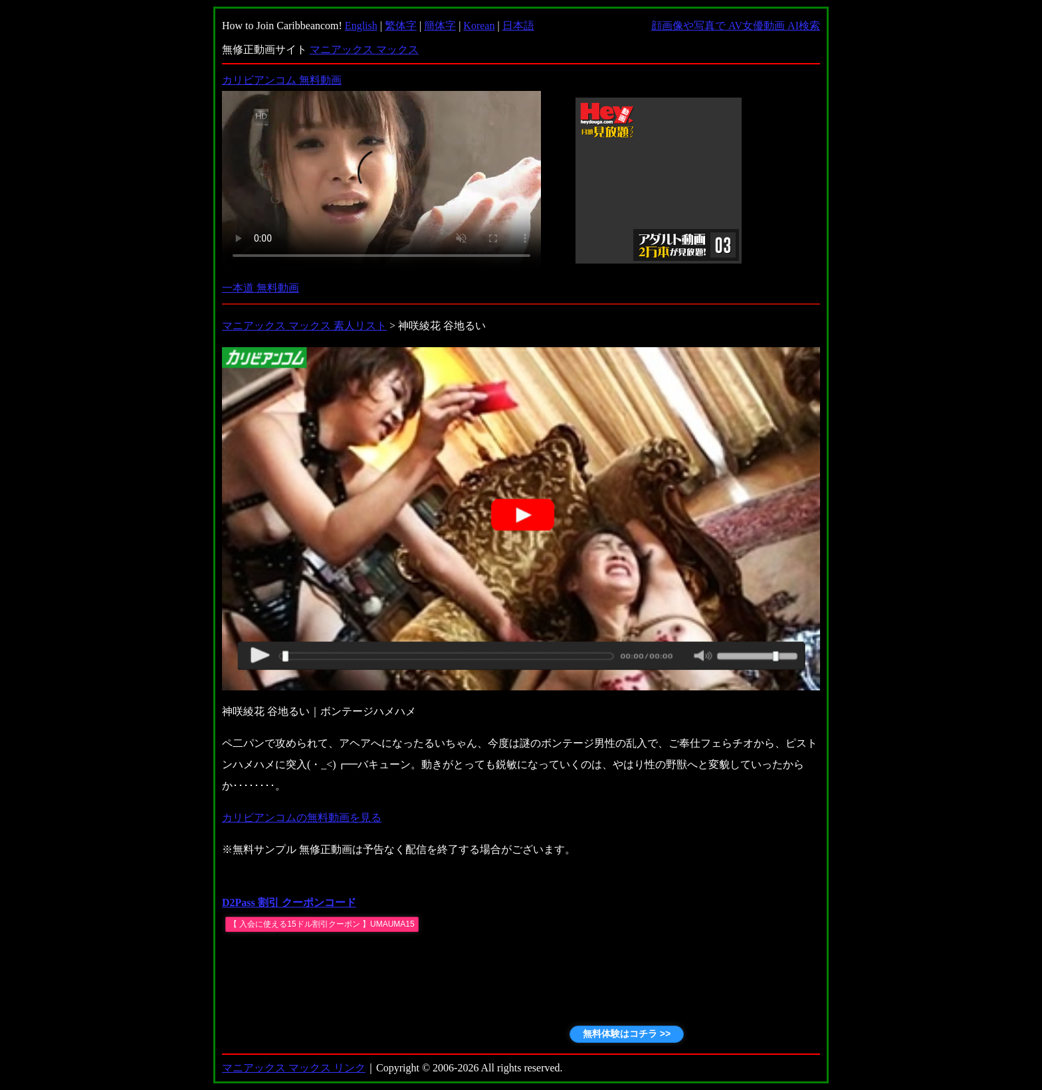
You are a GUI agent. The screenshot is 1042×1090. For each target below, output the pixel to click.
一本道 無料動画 (260, 287)
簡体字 (440, 25)
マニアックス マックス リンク (293, 1067)
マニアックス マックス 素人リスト (304, 325)
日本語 (518, 25)
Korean (478, 25)
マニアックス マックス (364, 49)
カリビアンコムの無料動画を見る (301, 817)
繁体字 (401, 25)
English (361, 25)
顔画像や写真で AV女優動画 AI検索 (735, 25)
